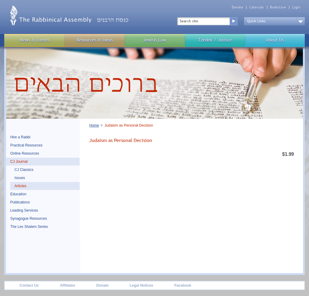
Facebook (182, 285)
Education (18, 194)
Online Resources (24, 153)
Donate (237, 7)
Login (296, 7)
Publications (20, 202)
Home (94, 125)
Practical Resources (26, 145)
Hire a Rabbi (20, 137)
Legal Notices (141, 285)
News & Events (34, 40)
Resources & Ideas (95, 40)
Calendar (256, 7)
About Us (275, 40)
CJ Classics (23, 170)
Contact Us (29, 285)
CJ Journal (18, 161)
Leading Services (24, 210)
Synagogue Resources (28, 218)
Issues (19, 178)
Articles (20, 186)
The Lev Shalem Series (29, 227)
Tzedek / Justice (215, 40)
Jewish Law (154, 40)
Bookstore (278, 7)
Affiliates (67, 285)
